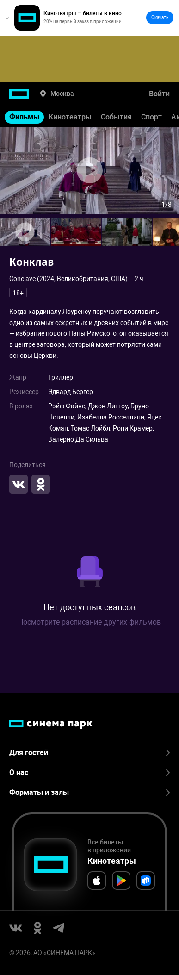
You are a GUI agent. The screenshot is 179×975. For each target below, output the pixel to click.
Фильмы (24, 116)
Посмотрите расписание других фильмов (89, 622)
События (116, 116)
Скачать (159, 17)
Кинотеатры (70, 116)
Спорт (151, 116)
